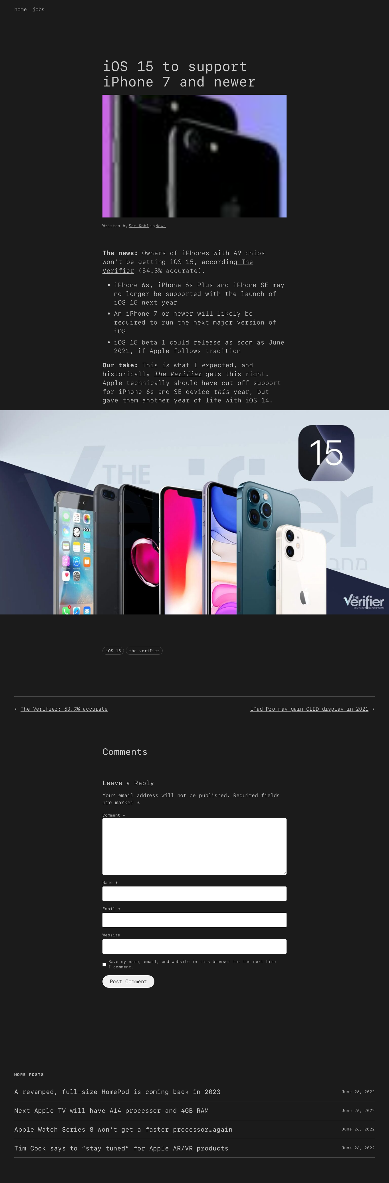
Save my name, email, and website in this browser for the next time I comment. (192, 964)
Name (110, 882)
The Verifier (178, 374)
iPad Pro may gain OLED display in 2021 (309, 709)
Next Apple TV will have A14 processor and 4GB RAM (111, 1110)
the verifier (144, 650)
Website (111, 935)
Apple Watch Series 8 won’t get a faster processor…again (123, 1129)
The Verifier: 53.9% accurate (64, 709)
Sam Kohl (139, 225)
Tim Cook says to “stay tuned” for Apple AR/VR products (121, 1148)
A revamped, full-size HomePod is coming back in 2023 (117, 1091)
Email (111, 908)
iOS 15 (113, 650)
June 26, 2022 (358, 1091)
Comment (113, 815)
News (161, 225)
